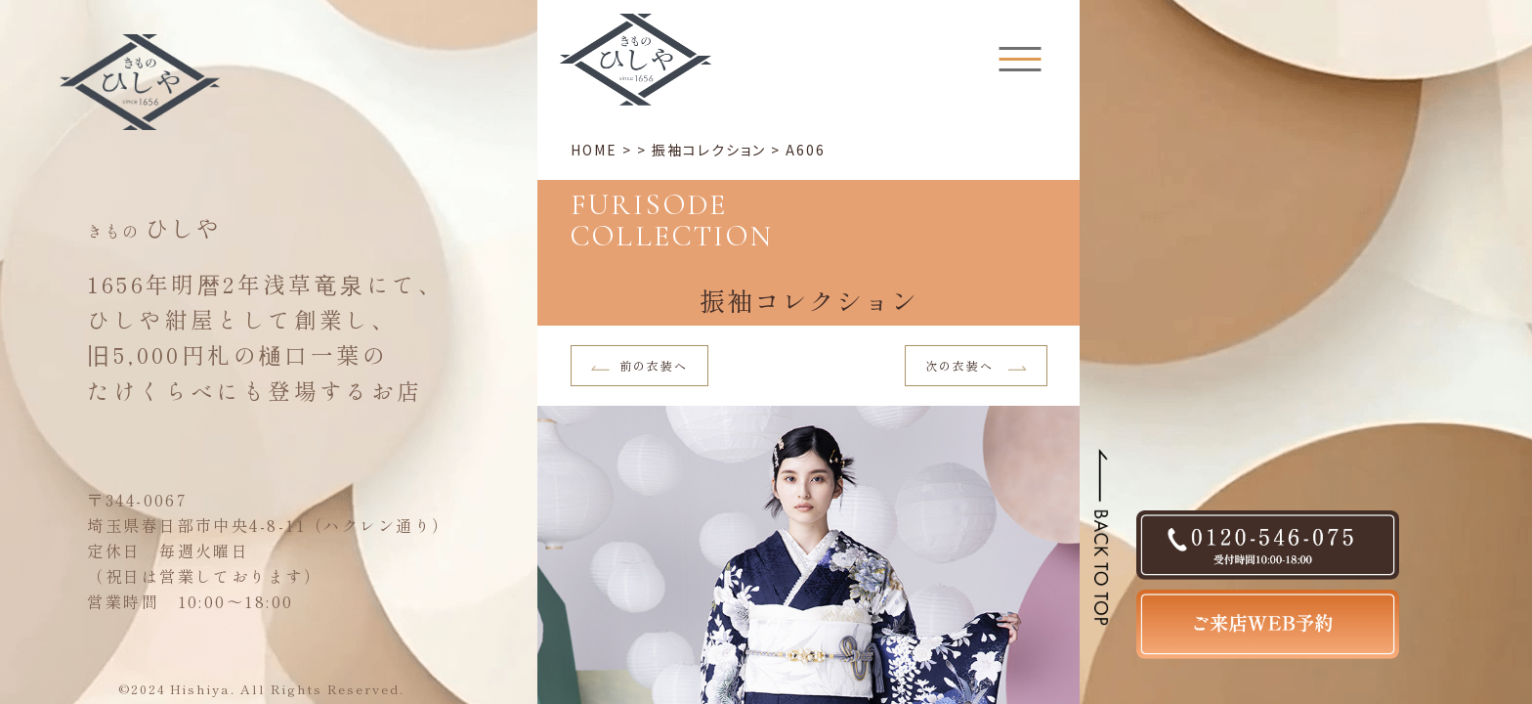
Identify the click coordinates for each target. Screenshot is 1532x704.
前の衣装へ (640, 365)
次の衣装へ (976, 365)
